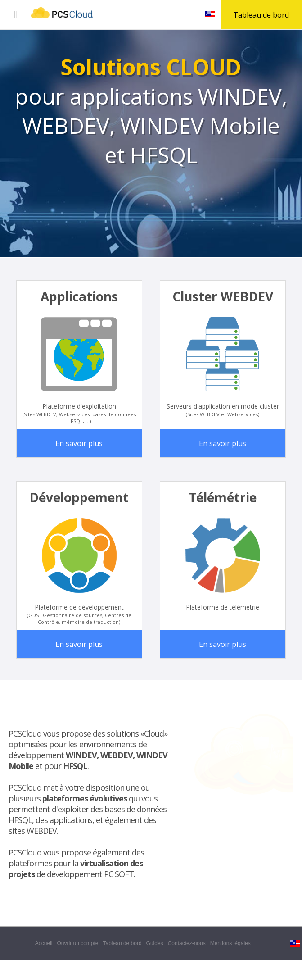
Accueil (44, 943)
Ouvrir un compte (77, 943)
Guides (154, 943)
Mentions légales (231, 943)
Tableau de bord (122, 943)
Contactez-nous (187, 943)
